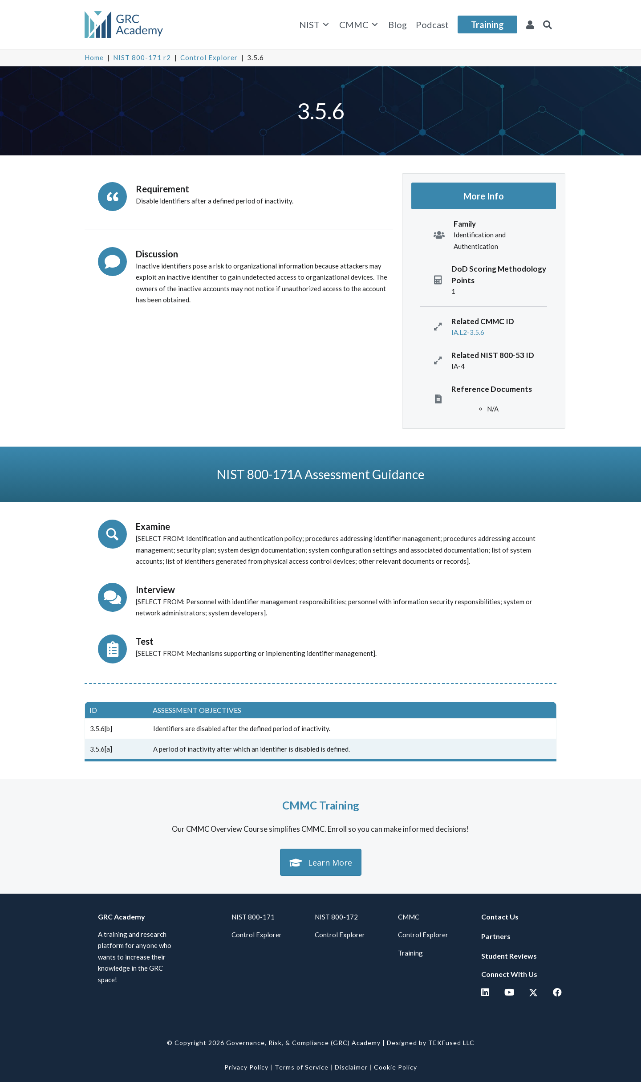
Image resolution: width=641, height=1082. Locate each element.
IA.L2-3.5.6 (467, 332)
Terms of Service (302, 1067)
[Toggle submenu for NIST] (325, 25)
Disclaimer (351, 1067)
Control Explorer (209, 57)
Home (94, 57)
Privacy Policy (246, 1067)
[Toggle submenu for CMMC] (374, 25)
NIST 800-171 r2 (142, 57)
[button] (547, 24)
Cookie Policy (395, 1067)
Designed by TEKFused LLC (431, 1042)
